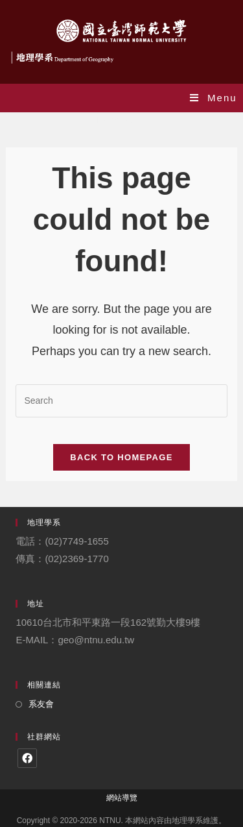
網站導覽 (121, 797)
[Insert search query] (121, 400)
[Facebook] (27, 758)
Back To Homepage (121, 457)
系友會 (41, 704)
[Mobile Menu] (213, 97)
